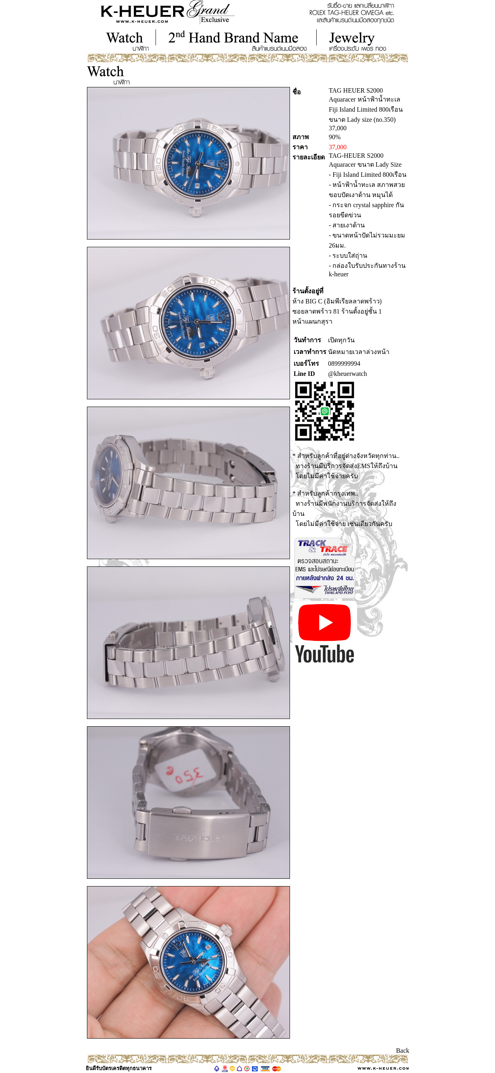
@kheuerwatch (347, 373)
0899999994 (344, 363)
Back (402, 1050)
